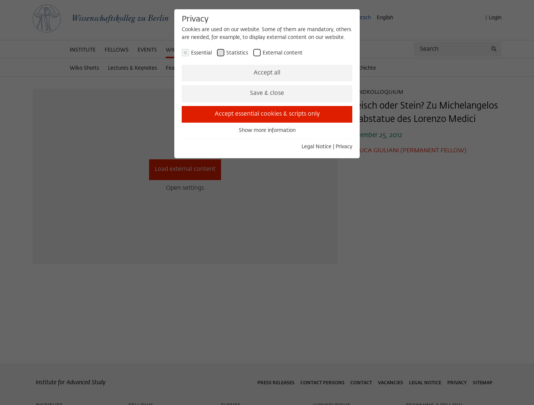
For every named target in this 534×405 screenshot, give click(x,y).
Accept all (267, 73)
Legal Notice (316, 146)
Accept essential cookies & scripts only (267, 114)
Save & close (267, 93)
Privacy (344, 146)
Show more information (267, 130)
